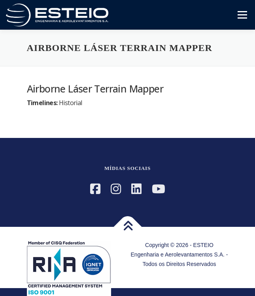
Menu (241, 14)
